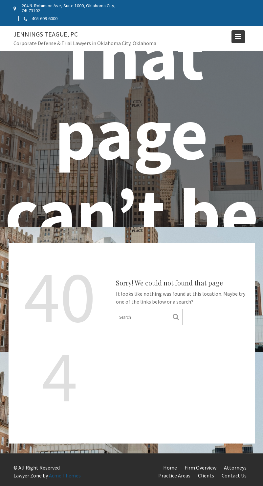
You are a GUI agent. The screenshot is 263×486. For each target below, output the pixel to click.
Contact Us (234, 475)
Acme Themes (65, 475)
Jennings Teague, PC (45, 34)
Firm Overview (200, 467)
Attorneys (235, 467)
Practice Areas (174, 475)
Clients (206, 475)
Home (170, 467)
